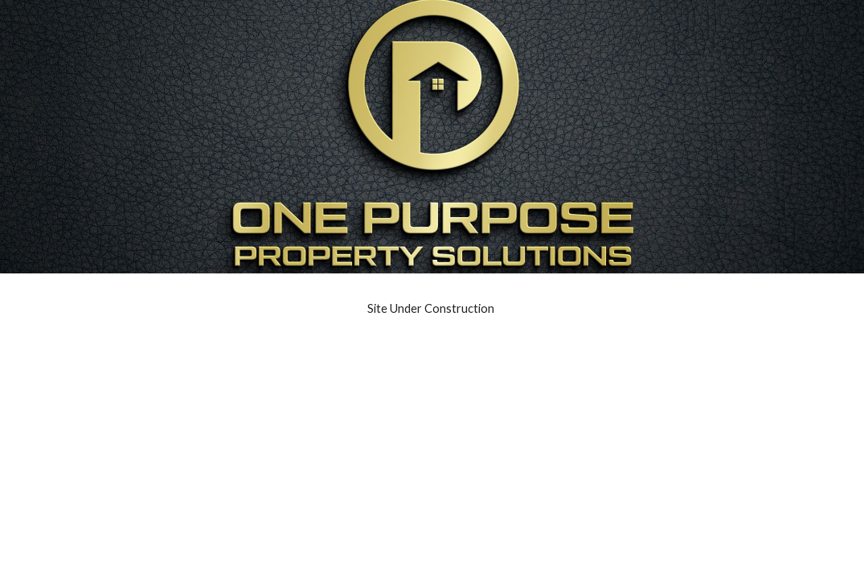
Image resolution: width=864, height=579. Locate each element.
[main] (432, 309)
